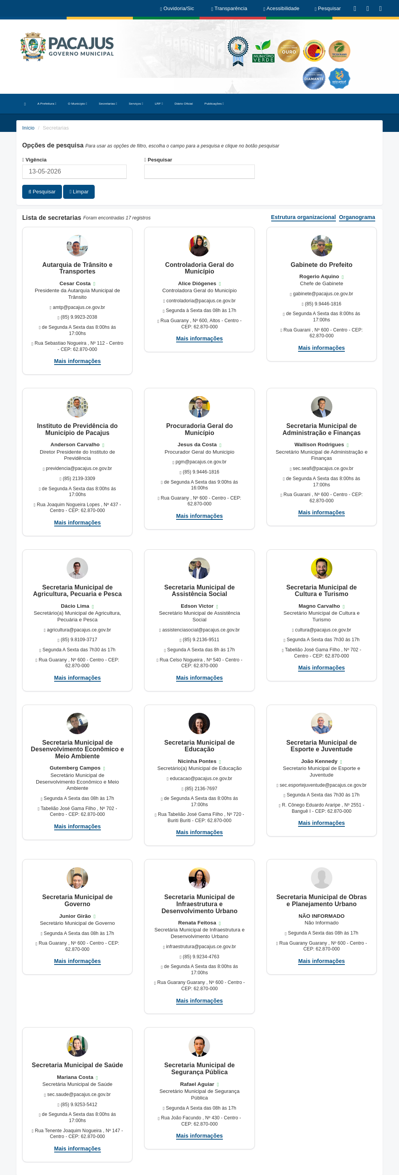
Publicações (214, 103)
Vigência (34, 160)
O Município (77, 103)
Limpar (78, 192)
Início (28, 128)
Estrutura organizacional (303, 217)
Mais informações (77, 361)
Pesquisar (158, 160)
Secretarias (108, 103)
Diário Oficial (184, 103)
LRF (159, 103)
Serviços (136, 103)
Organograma (357, 217)
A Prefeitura (46, 103)
